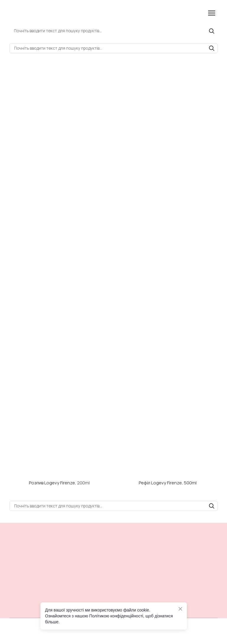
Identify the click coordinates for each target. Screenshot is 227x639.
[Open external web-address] (59, 448)
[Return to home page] (42, 13)
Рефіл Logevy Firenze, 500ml (168, 483)
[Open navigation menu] (212, 13)
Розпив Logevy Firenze (52, 483)
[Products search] (113, 30)
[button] (211, 31)
